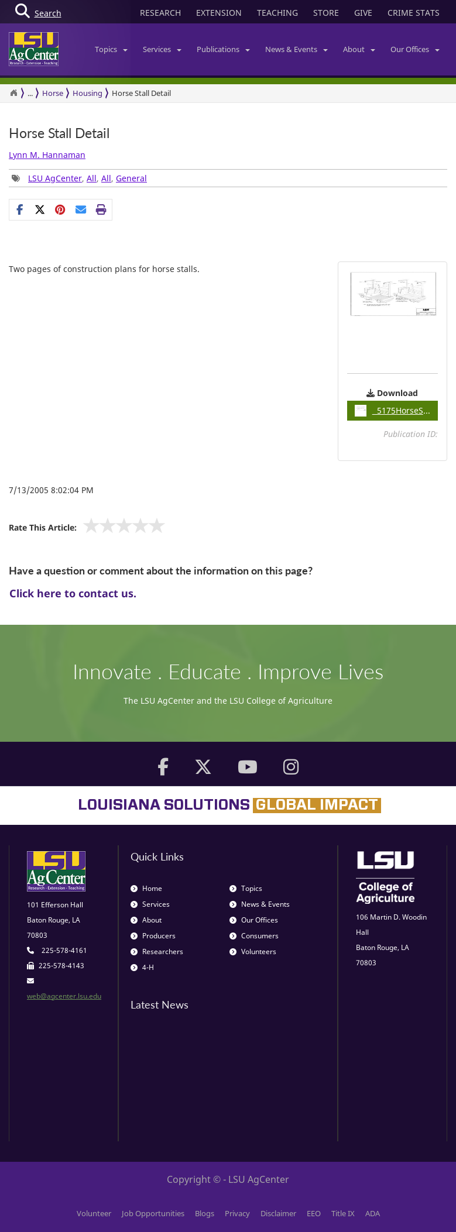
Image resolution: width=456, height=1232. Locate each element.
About (359, 49)
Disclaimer (278, 1213)
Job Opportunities (153, 1213)
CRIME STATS (414, 12)
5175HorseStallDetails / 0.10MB (396, 411)
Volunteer (94, 1213)
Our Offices (415, 49)
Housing (87, 93)
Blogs (204, 1213)
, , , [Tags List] (79, 178)
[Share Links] (60, 209)
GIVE (363, 12)
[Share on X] (40, 209)
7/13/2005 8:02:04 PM (51, 489)
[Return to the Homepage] (13, 93)
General (131, 178)
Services (162, 49)
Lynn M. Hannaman (47, 154)
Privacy (237, 1213)
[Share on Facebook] (19, 209)
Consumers (254, 936)
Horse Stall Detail (59, 133)
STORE (326, 12)
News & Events (296, 49)
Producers (153, 936)
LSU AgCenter (55, 178)
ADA (372, 1213)
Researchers (157, 951)
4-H (142, 967)
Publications (223, 49)
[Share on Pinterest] (60, 209)
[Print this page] (101, 209)
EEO (314, 1213)
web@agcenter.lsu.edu (64, 996)
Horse (52, 93)
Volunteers (252, 951)
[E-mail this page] (81, 209)
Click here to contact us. (72, 593)
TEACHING (277, 12)
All (92, 178)
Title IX (343, 1213)
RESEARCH (160, 12)
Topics (111, 49)
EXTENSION (219, 12)
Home (146, 888)
